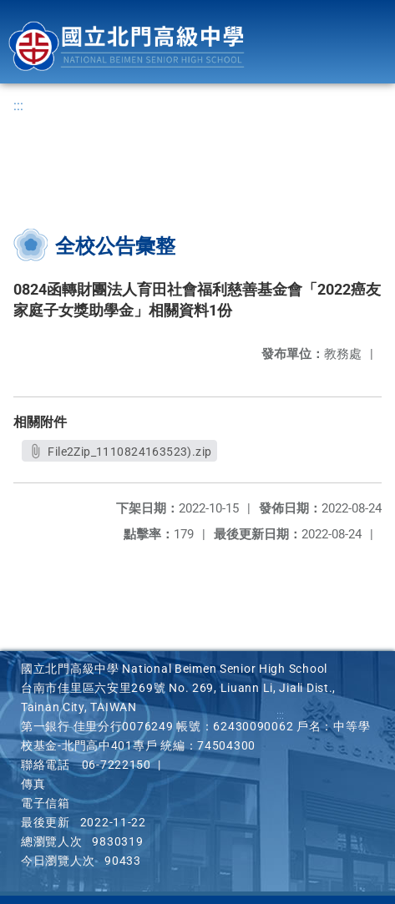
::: (18, 106)
